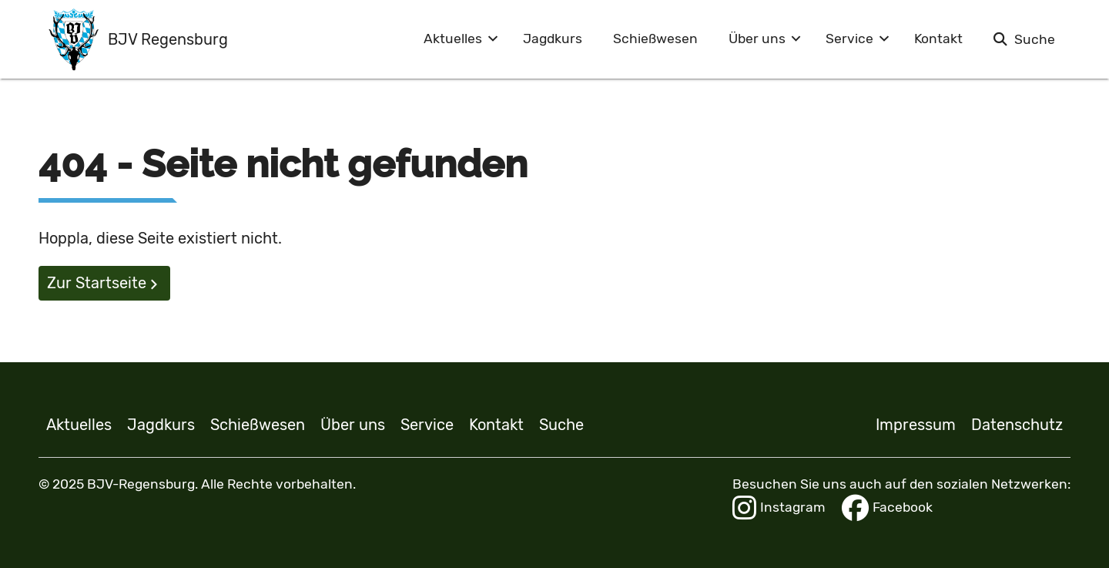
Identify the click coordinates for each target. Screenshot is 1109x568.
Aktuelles (453, 38)
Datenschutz (1017, 424)
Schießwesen (655, 38)
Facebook (887, 507)
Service (849, 38)
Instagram (779, 507)
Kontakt (938, 38)
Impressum (916, 424)
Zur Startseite (96, 283)
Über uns (757, 38)
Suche (1034, 39)
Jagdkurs (552, 38)
